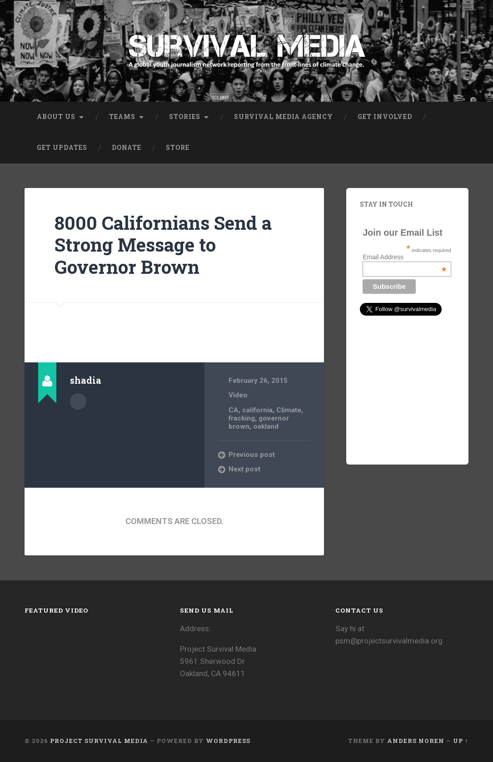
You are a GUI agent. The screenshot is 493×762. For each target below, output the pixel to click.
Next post (244, 469)
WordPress (228, 740)
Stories (184, 117)
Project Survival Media (99, 740)
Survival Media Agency (283, 117)
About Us (56, 117)
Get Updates (62, 147)
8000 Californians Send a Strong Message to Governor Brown (163, 245)
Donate (126, 147)
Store (177, 147)
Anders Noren (415, 740)
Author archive (78, 401)
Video (238, 395)
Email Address (404, 257)
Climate (288, 410)
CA (234, 410)
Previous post (252, 454)
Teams (122, 117)
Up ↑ (460, 740)
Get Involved (385, 117)
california (257, 410)
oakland (266, 426)
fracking (242, 418)
